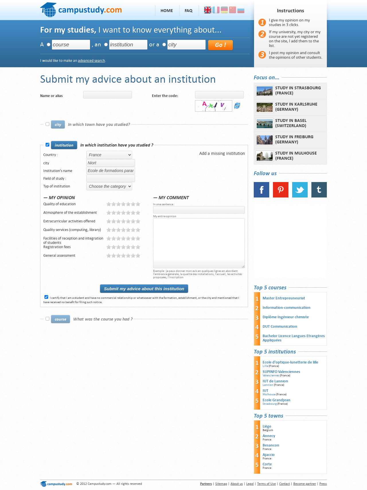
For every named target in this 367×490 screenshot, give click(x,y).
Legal (250, 484)
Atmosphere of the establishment (70, 212)
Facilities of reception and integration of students (73, 240)
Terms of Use (266, 484)
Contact (284, 484)
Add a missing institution (222, 153)
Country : (50, 155)
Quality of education (59, 204)
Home (167, 10)
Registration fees (57, 247)
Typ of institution (56, 186)
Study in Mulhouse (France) (286, 156)
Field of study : (54, 178)
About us (237, 484)
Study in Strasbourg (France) (288, 91)
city (46, 163)
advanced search (91, 60)
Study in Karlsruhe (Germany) (286, 107)
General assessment (59, 255)
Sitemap (221, 484)
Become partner (304, 484)
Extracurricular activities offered (69, 221)
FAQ (188, 10)
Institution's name (57, 171)
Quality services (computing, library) (72, 230)
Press (323, 484)
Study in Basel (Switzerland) (281, 123)
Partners (206, 484)
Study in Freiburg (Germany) (284, 140)
